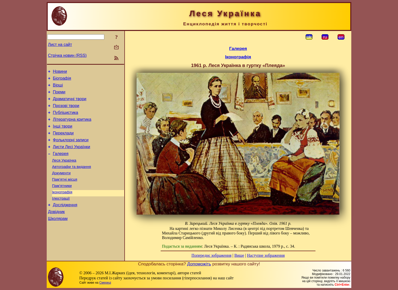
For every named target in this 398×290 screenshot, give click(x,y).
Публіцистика (65, 118)
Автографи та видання (71, 178)
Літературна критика (72, 125)
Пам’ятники (62, 199)
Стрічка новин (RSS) (67, 55)
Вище (239, 255)
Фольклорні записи (70, 148)
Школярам (58, 236)
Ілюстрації (61, 214)
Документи (61, 185)
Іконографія (62, 206)
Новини (60, 72)
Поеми (59, 95)
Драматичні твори (69, 102)
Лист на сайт (60, 44)
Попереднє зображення (211, 255)
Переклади (63, 141)
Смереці (105, 282)
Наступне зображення (266, 255)
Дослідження (65, 221)
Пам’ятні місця (64, 192)
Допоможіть (199, 263)
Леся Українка (64, 171)
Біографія (62, 80)
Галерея (60, 163)
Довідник (56, 228)
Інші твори (62, 133)
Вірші (58, 87)
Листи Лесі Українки (71, 156)
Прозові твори (66, 110)
